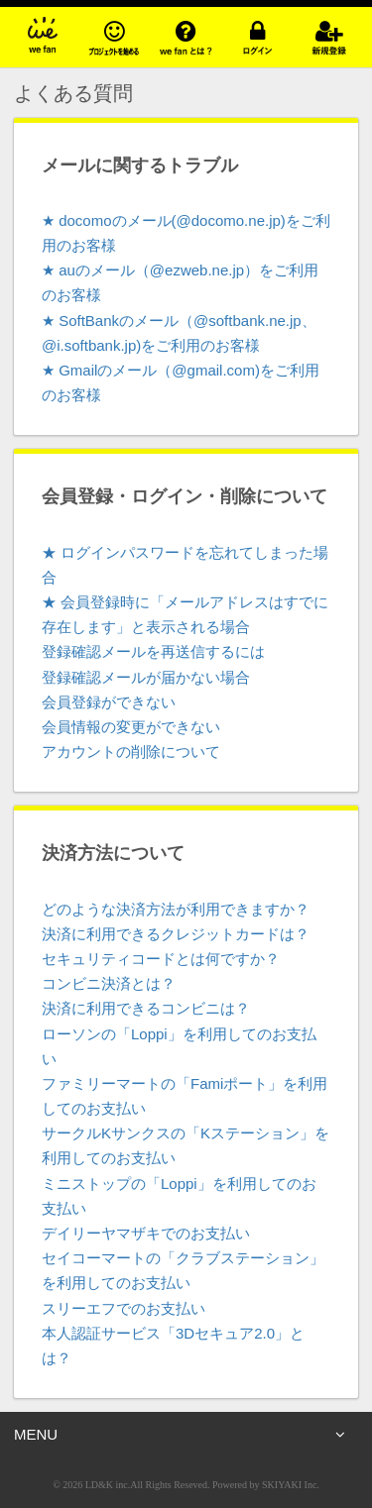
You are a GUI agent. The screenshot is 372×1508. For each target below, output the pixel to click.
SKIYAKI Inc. (290, 1484)
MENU (179, 1434)
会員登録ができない (109, 702)
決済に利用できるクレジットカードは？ (176, 933)
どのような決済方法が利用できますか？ (176, 909)
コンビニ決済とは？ (109, 983)
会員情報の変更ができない (131, 726)
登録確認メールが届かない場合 (146, 677)
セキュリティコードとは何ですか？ (161, 958)
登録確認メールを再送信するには (153, 651)
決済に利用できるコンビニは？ (146, 1008)
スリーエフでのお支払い (123, 1308)
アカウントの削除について (131, 751)
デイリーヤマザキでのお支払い (146, 1233)
